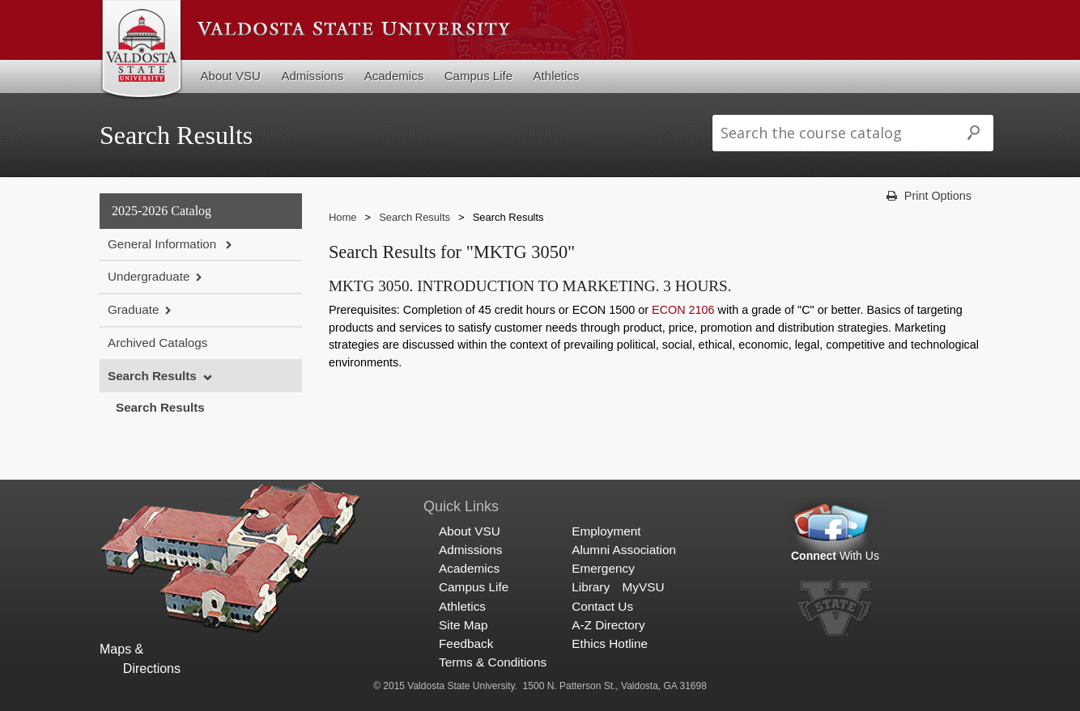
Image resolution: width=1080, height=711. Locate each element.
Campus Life (478, 76)
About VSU (231, 76)
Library (591, 587)
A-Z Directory (608, 625)
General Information (163, 244)
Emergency (603, 568)
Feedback (466, 643)
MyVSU (643, 587)
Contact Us (602, 606)
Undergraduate (148, 276)
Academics (394, 76)
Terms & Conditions (492, 662)
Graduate (133, 309)
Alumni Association (624, 550)
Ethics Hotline (610, 643)
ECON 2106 (683, 309)
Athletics (557, 76)
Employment (606, 531)
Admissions (312, 76)
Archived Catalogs (157, 342)
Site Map (463, 625)
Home (343, 217)
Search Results (152, 376)
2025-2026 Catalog (161, 211)
